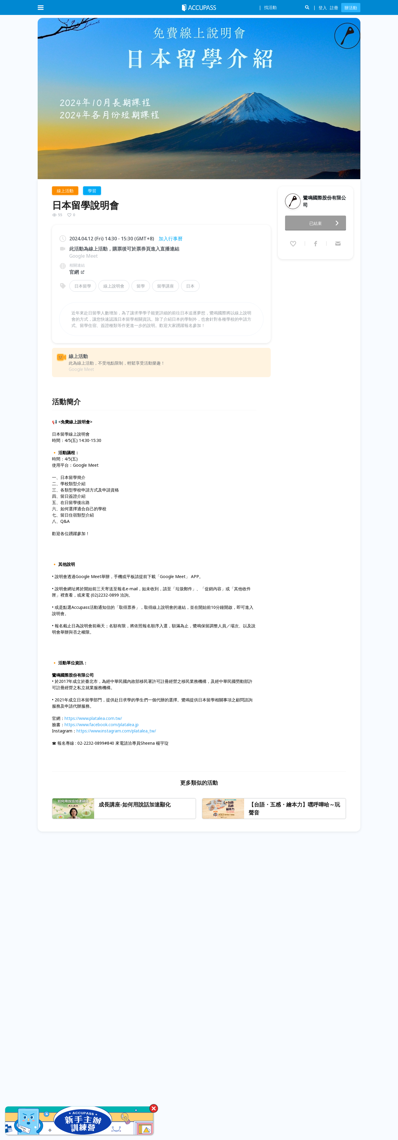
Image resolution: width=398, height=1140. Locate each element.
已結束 (325, 221)
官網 (77, 272)
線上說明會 (113, 286)
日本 (190, 286)
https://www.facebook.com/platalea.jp (102, 724)
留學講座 (165, 286)
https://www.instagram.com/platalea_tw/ (116, 731)
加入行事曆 (171, 238)
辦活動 (351, 7)
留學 (141, 286)
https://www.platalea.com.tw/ (93, 718)
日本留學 (82, 286)
